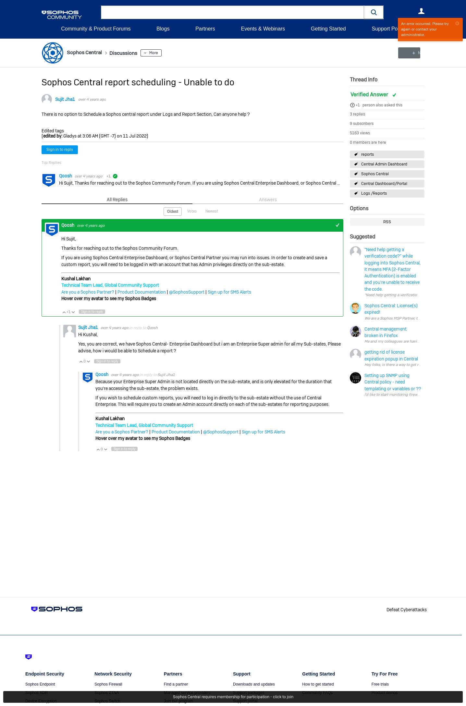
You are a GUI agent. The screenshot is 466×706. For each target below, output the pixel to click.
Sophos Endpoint (40, 684)
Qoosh (66, 176)
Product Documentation (141, 292)
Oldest (172, 211)
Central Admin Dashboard (384, 164)
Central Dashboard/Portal (384, 183)
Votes (192, 211)
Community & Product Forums (95, 28)
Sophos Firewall (108, 684)
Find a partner (176, 684)
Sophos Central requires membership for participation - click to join (233, 697)
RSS (387, 222)
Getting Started (328, 28)
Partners (205, 28)
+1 (358, 104)
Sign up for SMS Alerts (229, 292)
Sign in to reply (59, 149)
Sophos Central (375, 173)
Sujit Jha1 (65, 99)
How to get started (318, 684)
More (161, 52)
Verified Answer (369, 94)
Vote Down (73, 311)
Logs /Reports (374, 193)
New (410, 52)
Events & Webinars (263, 28)
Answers (267, 199)
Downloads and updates (254, 684)
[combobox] (232, 12)
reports (367, 154)
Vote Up (64, 311)
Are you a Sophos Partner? (87, 292)
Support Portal (388, 28)
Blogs (162, 28)
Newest (211, 211)
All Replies (117, 199)
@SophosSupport (186, 292)
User (421, 11)
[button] (374, 12)
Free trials (380, 684)
